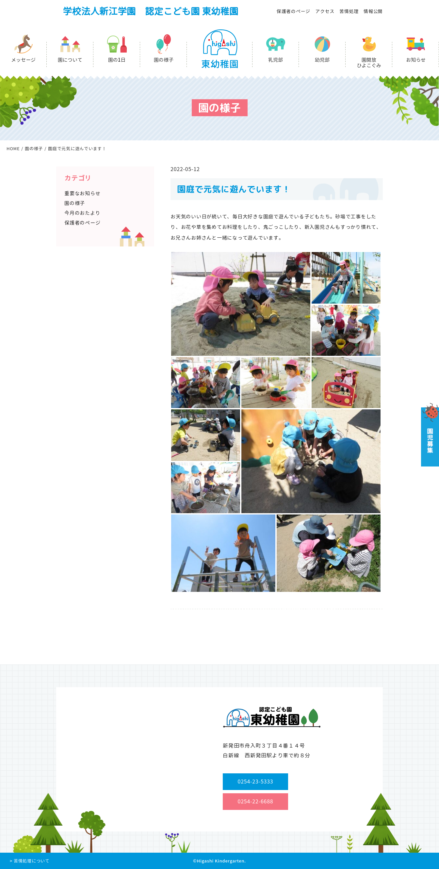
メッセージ (23, 59)
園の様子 (163, 59)
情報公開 (373, 11)
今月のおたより (82, 213)
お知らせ (416, 59)
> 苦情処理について (30, 861)
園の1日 (117, 59)
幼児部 (322, 59)
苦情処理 (349, 11)
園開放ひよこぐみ (369, 62)
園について (70, 59)
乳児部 (275, 59)
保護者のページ (293, 11)
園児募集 (429, 434)
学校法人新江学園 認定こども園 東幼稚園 (150, 11)
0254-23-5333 (255, 781)
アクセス (324, 11)
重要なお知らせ (82, 193)
